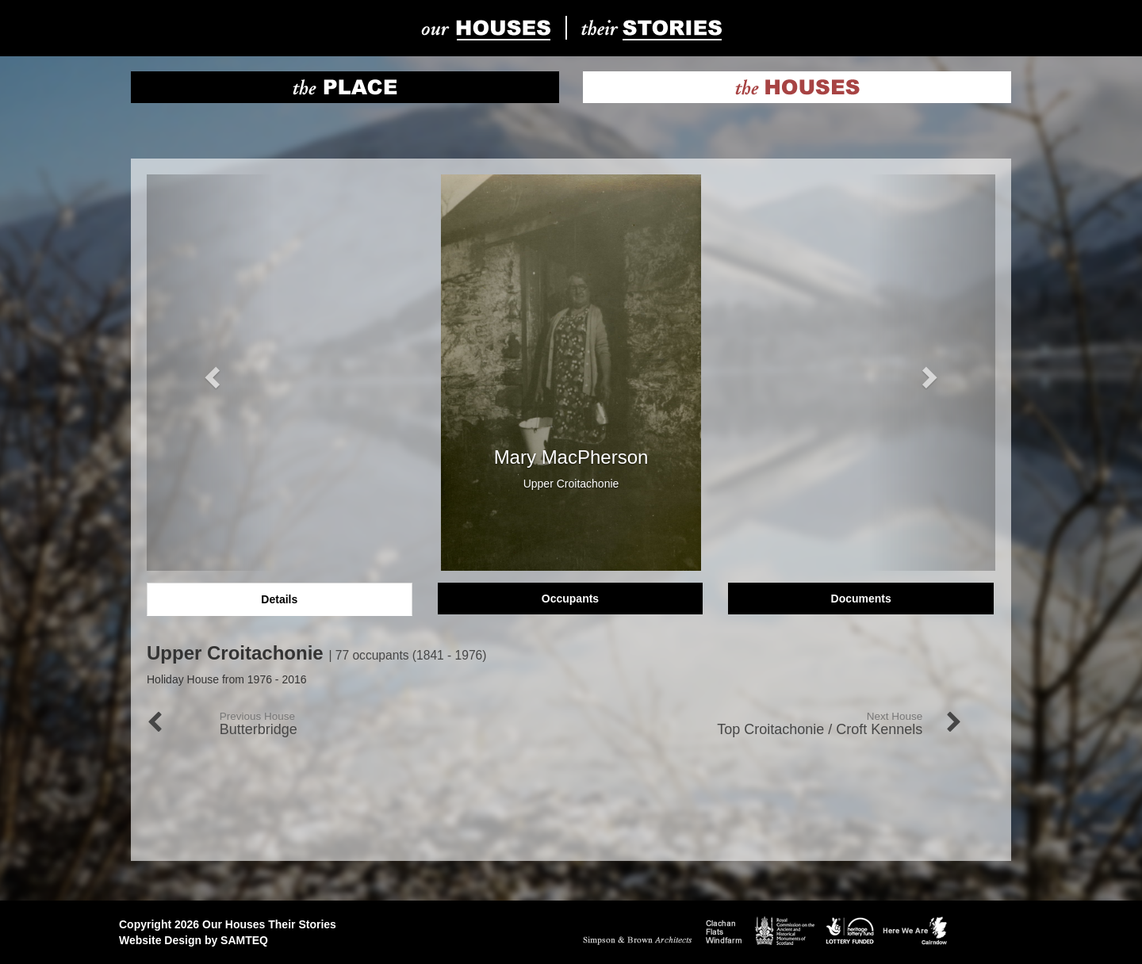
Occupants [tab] (570, 598)
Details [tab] (279, 599)
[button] (210, 372)
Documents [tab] (861, 598)
